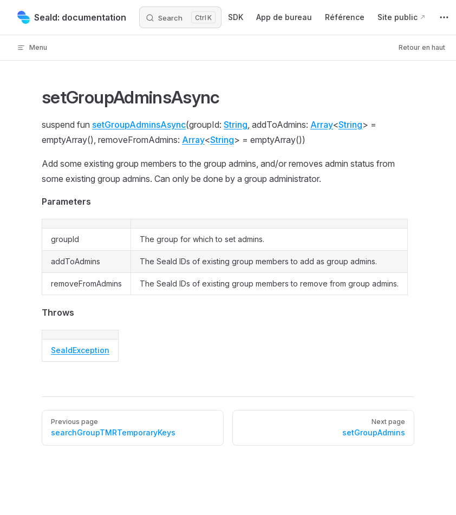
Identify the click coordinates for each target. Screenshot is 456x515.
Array (321, 124)
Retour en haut (422, 47)
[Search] (180, 17)
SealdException (80, 350)
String (235, 124)
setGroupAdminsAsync (139, 124)
